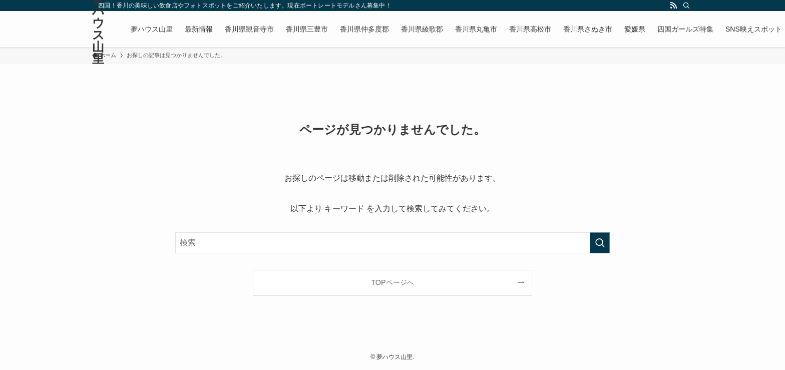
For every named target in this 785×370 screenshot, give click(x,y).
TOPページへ (392, 282)
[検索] (686, 5)
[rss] (673, 5)
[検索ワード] (392, 242)
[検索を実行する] (600, 242)
